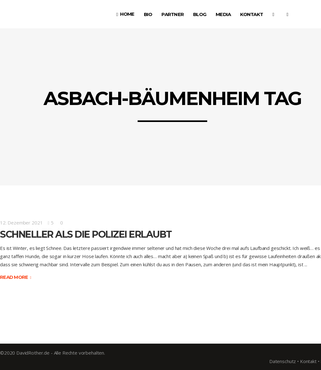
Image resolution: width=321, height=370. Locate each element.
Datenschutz (282, 361)
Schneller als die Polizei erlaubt (86, 234)
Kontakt (308, 361)
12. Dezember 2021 (21, 222)
